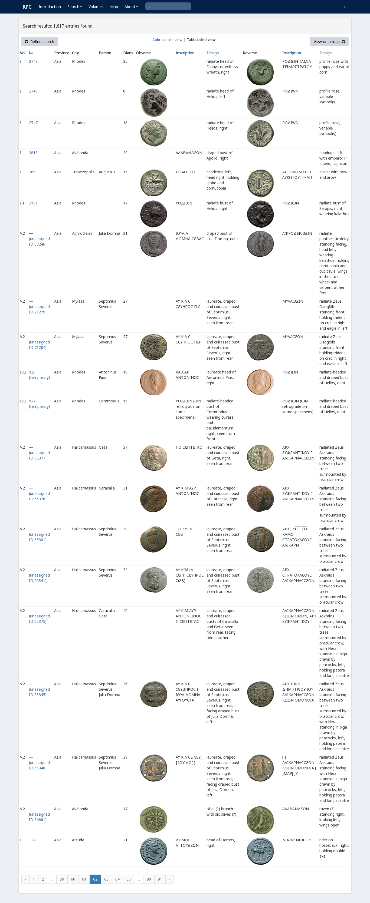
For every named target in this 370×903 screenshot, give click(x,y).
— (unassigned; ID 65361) (40, 534)
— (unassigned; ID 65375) (40, 616)
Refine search (39, 41)
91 (160, 879)
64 (117, 879)
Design (213, 52)
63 (106, 879)
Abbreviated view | (169, 39)
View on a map (329, 41)
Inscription (185, 52)
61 (84, 879)
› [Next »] (169, 879)
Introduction (50, 6)
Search (74, 6)
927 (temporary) (39, 403)
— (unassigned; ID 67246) (40, 239)
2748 (33, 61)
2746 (33, 91)
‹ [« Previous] (25, 879)
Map (114, 6)
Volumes (96, 6)
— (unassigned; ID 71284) (40, 342)
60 (73, 879)
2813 (33, 152)
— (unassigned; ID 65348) (40, 762)
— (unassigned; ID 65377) (40, 453)
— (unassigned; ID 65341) (40, 575)
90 (149, 879)
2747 (33, 122)
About (131, 6)
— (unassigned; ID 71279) (40, 307)
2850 (33, 171)
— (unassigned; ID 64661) (40, 814)
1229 (33, 839)
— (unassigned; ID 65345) (40, 689)
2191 (33, 203)
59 (62, 879)
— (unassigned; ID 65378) (40, 493)
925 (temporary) (39, 374)
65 (128, 879)
